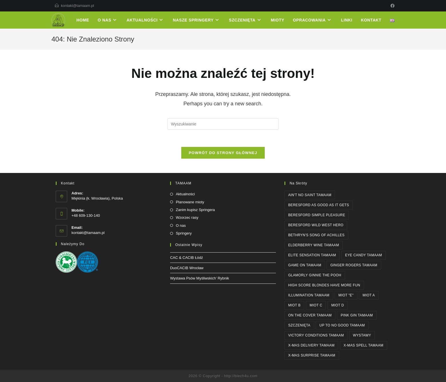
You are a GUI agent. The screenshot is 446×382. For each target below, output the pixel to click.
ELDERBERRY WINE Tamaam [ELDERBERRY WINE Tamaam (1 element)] (313, 245)
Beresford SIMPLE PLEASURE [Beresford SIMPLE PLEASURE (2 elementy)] (316, 215)
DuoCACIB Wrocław (187, 268)
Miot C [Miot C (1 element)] (316, 305)
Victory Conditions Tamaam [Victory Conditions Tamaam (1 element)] (316, 335)
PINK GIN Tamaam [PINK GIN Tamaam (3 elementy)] (357, 315)
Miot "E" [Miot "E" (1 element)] (346, 295)
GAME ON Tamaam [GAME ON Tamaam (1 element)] (304, 265)
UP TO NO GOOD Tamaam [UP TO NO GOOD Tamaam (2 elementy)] (342, 325)
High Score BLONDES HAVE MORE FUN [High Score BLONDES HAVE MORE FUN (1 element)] (324, 285)
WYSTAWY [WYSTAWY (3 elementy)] (362, 335)
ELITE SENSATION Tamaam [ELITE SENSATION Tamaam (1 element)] (312, 255)
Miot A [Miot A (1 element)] (369, 295)
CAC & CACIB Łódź (186, 257)
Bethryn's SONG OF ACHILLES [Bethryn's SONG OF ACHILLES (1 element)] (316, 235)
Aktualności (185, 194)
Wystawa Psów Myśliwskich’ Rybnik (199, 278)
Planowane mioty (190, 202)
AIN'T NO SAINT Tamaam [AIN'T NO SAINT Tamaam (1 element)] (309, 195)
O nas (181, 225)
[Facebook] (392, 6)
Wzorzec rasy (187, 217)
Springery (184, 233)
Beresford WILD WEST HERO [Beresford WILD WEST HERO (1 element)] (315, 225)
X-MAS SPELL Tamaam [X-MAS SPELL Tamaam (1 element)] (363, 345)
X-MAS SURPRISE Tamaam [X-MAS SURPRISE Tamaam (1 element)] (311, 355)
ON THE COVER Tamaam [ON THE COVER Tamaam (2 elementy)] (310, 315)
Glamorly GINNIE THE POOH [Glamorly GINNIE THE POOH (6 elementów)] (314, 275)
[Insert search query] (223, 124)
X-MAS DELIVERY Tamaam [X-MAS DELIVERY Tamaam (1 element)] (311, 345)
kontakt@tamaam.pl (77, 5)
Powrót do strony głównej (223, 153)
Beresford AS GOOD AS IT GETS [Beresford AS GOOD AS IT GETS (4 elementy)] (318, 205)
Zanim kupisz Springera (195, 210)
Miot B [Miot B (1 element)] (294, 305)
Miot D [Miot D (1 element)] (337, 305)
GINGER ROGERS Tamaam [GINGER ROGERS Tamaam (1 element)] (353, 265)
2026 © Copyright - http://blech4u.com (222, 376)
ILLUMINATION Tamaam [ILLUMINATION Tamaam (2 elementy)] (308, 295)
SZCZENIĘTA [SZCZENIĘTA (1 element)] (299, 325)
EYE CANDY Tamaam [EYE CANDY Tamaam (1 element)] (363, 255)
